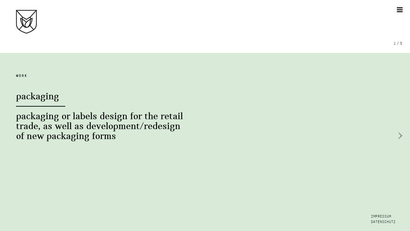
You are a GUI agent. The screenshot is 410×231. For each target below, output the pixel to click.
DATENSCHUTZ (383, 222)
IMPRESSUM (381, 216)
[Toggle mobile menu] (400, 9)
